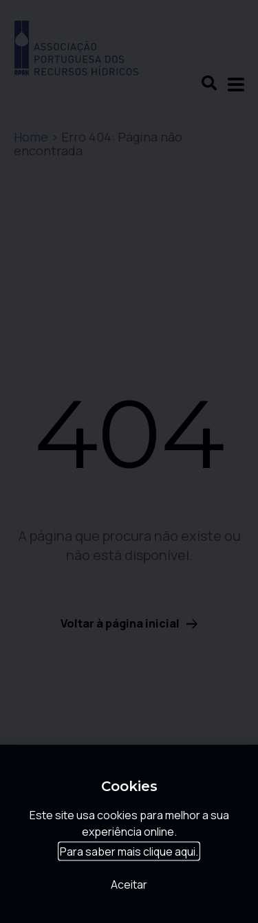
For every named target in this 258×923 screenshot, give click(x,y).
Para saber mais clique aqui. (129, 855)
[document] (129, 461)
